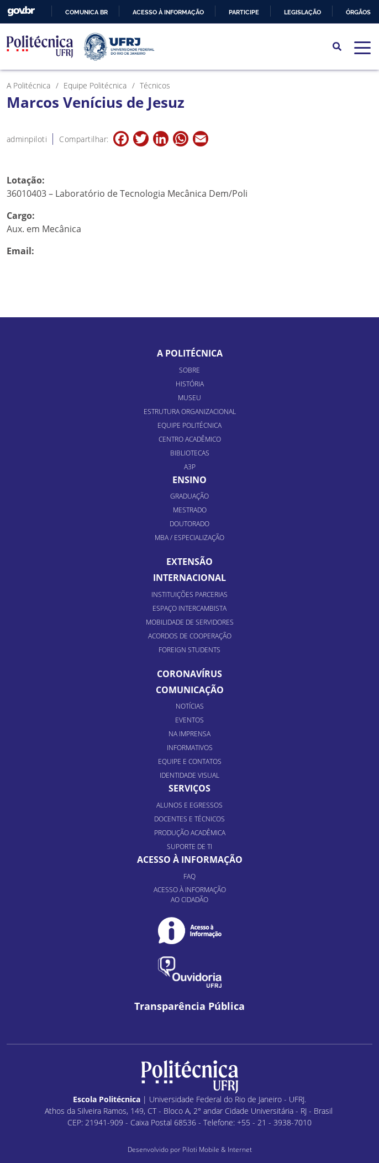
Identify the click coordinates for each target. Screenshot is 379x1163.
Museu (189, 397)
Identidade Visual (189, 775)
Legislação (302, 12)
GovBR (21, 11)
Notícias (190, 706)
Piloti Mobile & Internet (217, 1149)
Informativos (190, 747)
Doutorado (189, 523)
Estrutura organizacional (190, 411)
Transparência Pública (189, 1006)
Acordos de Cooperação (189, 636)
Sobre (189, 370)
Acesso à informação (168, 12)
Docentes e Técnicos (189, 819)
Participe (244, 12)
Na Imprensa (189, 733)
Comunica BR (86, 12)
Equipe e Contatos (190, 761)
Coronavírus (189, 674)
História (190, 384)
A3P (190, 467)
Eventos (189, 720)
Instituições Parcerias (189, 594)
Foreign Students (189, 649)
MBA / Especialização (189, 537)
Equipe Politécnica (189, 425)
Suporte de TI (189, 846)
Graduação (189, 496)
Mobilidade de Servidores (190, 622)
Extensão (189, 562)
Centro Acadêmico (190, 439)
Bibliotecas (189, 453)
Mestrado (190, 510)
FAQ (189, 876)
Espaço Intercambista (189, 608)
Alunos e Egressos (189, 805)
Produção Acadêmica (189, 832)
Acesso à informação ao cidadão (190, 894)
